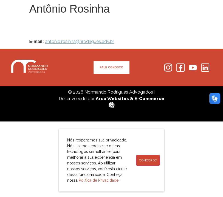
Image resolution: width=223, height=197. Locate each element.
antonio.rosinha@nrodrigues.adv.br (79, 41)
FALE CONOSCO (111, 67)
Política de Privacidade (98, 180)
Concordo (148, 160)
